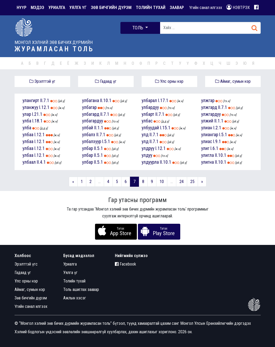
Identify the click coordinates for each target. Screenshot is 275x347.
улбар (87, 148)
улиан (206, 127)
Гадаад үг (105, 81)
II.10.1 (105, 100)
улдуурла (150, 162)
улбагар (89, 107)
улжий (207, 121)
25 (192, 181)
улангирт (30, 100)
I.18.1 (37, 121)
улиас (206, 141)
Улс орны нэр (169, 81)
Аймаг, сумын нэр (233, 81)
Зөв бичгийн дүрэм (31, 297)
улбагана (90, 100)
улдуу (147, 155)
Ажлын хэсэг (74, 297)
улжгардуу (211, 114)
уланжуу (30, 107)
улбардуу (150, 107)
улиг (205, 148)
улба (26, 121)
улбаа (27, 134)
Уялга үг (70, 272)
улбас (147, 121)
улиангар (209, 134)
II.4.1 (41, 162)
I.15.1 (165, 127)
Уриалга (70, 264)
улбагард (90, 114)
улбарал (149, 100)
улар (26, 114)
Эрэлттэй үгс (26, 264)
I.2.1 (217, 127)
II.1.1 (98, 127)
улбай (87, 127)
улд (145, 134)
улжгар (207, 100)
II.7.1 (44, 100)
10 (162, 181)
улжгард (209, 107)
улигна (207, 162)
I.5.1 (106, 141)
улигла (207, 155)
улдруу (148, 148)
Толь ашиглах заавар (81, 289)
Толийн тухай (74, 281)
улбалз (88, 134)
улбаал (29, 162)
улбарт (148, 114)
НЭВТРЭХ (238, 7)
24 (181, 181)
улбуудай (150, 127)
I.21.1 (37, 114)
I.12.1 (44, 107)
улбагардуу (92, 121)
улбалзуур (91, 141)
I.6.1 (214, 148)
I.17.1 (163, 100)
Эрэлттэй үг (42, 81)
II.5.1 (98, 148)
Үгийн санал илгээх (205, 7)
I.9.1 (217, 141)
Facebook (125, 264)
